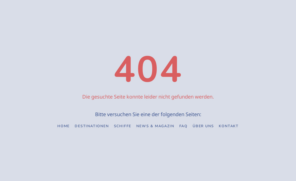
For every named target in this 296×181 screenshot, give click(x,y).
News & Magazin (155, 126)
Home (63, 126)
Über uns (203, 126)
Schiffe (123, 126)
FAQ (183, 126)
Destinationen (92, 126)
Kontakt (229, 126)
